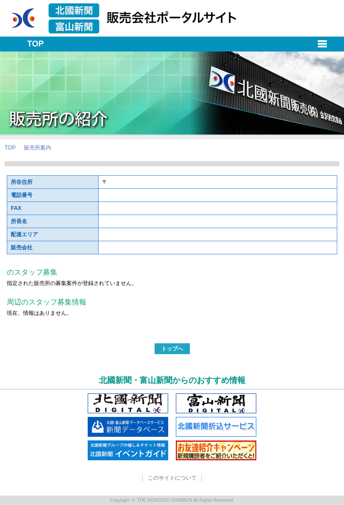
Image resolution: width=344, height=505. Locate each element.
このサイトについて (172, 478)
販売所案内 (37, 148)
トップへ (172, 349)
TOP (10, 148)
